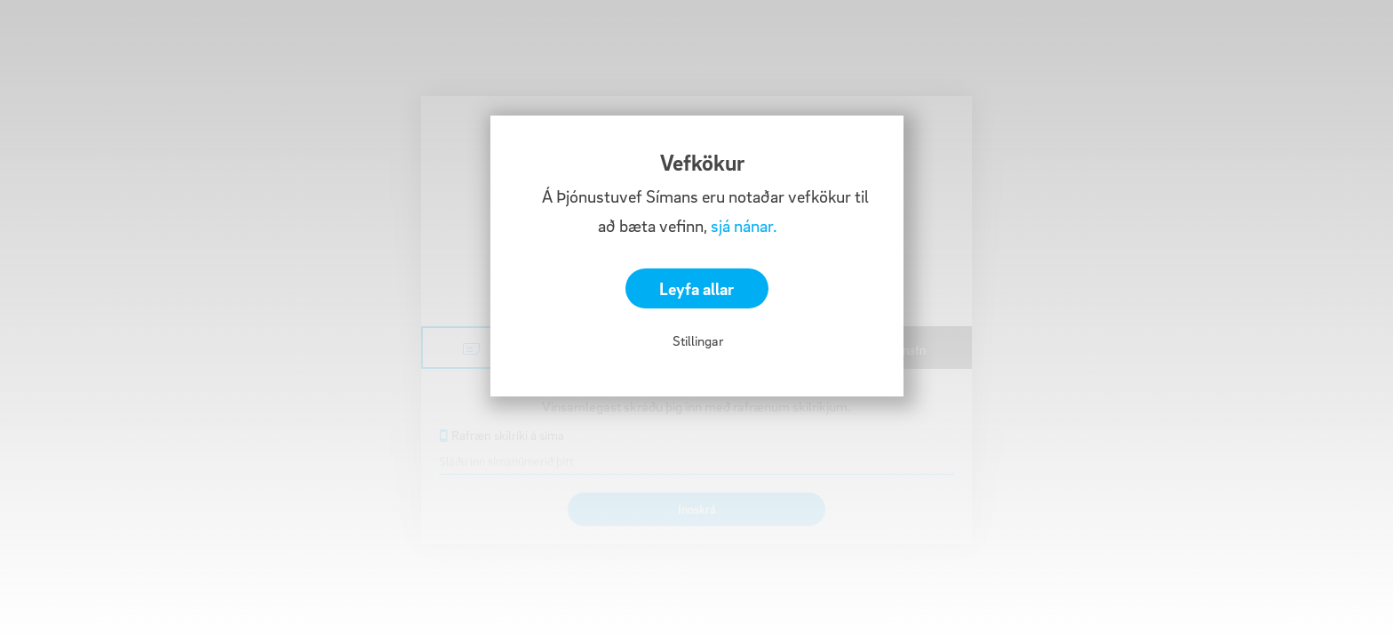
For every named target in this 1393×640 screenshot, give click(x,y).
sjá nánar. (744, 225)
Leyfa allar (696, 289)
